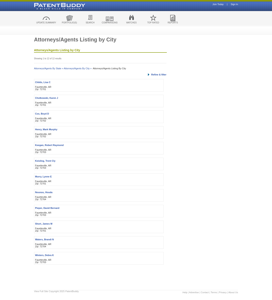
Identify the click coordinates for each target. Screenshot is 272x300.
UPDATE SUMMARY (46, 22)
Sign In (234, 4)
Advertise (194, 292)
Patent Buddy (50, 6)
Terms (214, 292)
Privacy (223, 292)
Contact (205, 292)
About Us (233, 292)
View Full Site (41, 291)
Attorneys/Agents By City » (78, 68)
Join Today (218, 4)
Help (185, 292)
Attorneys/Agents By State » (48, 68)
